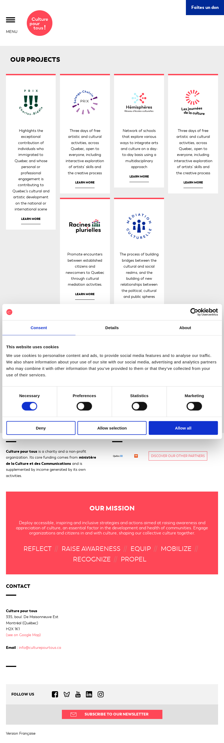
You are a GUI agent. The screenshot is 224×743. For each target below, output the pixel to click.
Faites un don (205, 7)
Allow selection (112, 427)
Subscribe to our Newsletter (116, 714)
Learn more (31, 219)
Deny (41, 427)
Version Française (20, 733)
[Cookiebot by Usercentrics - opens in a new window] (194, 312)
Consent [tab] (39, 327)
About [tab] (185, 327)
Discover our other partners (178, 456)
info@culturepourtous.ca (40, 647)
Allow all (183, 427)
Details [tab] (112, 327)
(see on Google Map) (23, 635)
